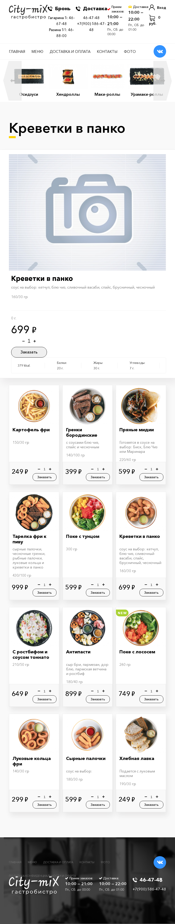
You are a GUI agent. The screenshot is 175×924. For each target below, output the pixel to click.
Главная (17, 51)
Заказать (29, 352)
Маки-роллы (107, 94)
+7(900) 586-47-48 (149, 889)
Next (162, 80)
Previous (12, 80)
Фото (130, 51)
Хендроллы (68, 94)
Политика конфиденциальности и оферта (42, 875)
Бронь (59, 8)
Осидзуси (28, 94)
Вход (157, 7)
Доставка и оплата (70, 51)
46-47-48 (91, 17)
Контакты (107, 51)
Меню (37, 51)
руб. (154, 20)
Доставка (91, 8)
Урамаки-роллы (147, 94)
